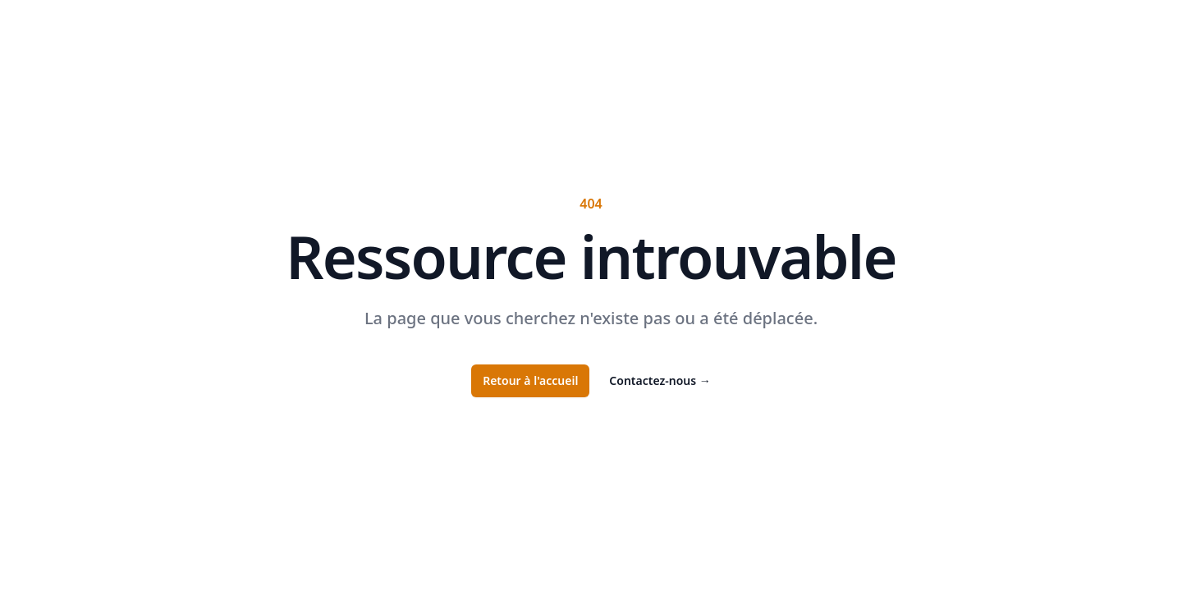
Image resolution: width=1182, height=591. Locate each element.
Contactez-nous (659, 380)
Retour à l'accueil (530, 380)
